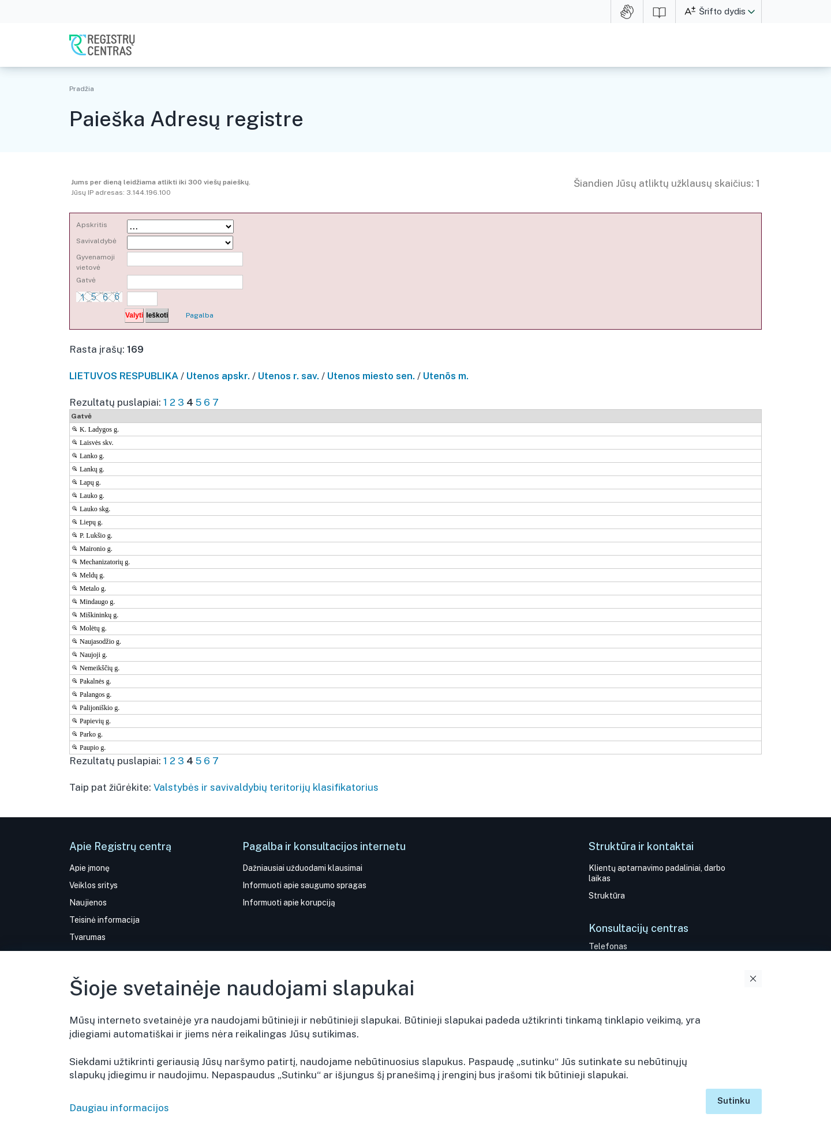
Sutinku (733, 1100)
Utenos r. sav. (288, 376)
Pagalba (200, 315)
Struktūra (607, 895)
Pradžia (81, 89)
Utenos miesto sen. (371, 376)
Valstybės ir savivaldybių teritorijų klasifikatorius (266, 787)
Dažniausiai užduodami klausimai (302, 868)
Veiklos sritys (93, 885)
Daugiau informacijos (119, 1107)
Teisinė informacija (104, 919)
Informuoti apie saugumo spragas (304, 885)
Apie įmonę (89, 868)
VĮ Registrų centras (102, 45)
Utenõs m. (446, 376)
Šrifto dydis (722, 11)
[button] (751, 11)
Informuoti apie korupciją (288, 902)
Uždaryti (753, 978)
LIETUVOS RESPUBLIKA (123, 376)
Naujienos (88, 902)
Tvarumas (87, 937)
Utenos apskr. (218, 376)
